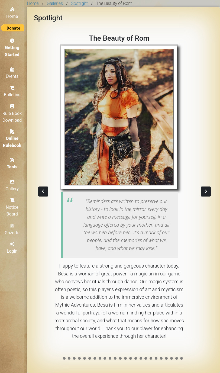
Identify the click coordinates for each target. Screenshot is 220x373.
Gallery (13, 185)
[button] (43, 191)
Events (13, 72)
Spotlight (79, 3)
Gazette (13, 229)
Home (13, 11)
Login (13, 247)
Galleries (55, 3)
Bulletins (13, 90)
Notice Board (13, 207)
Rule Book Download (13, 112)
